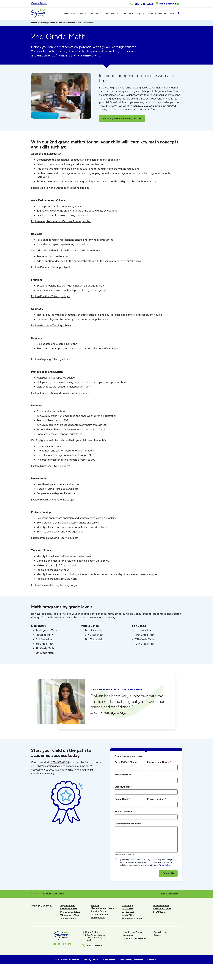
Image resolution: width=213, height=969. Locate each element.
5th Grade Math (44, 653)
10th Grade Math (144, 635)
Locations (128, 936)
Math (52, 23)
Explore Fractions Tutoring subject (50, 297)
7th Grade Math (94, 635)
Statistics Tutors (68, 919)
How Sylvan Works (132, 932)
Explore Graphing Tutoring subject (50, 360)
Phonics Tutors (98, 912)
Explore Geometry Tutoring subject (51, 326)
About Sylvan (160, 932)
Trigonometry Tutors (70, 916)
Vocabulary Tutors (100, 915)
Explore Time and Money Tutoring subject (55, 585)
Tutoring (43, 23)
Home (34, 23)
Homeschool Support (132, 919)
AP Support (128, 912)
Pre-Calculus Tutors (70, 912)
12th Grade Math (144, 644)
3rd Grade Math (44, 644)
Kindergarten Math (46, 631)
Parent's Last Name (159, 763)
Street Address (123, 787)
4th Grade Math (44, 649)
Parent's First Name (127, 763)
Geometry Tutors (68, 909)
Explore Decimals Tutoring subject (50, 268)
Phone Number (156, 800)
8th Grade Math (94, 640)
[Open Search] (179, 14)
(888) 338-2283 (55, 894)
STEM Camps (159, 912)
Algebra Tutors (67, 906)
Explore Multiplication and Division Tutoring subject (60, 393)
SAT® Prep (127, 906)
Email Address (124, 775)
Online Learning (161, 906)
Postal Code (122, 800)
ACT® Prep (127, 909)
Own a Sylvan (39, 3)
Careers (157, 936)
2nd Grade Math (44, 640)
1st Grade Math (44, 635)
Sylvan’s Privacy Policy (160, 866)
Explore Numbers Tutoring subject (50, 466)
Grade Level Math (66, 23)
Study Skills (128, 916)
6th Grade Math (94, 631)
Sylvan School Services (134, 939)
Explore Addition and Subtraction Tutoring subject (60, 188)
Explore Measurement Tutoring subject (53, 500)
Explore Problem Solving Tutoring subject (54, 538)
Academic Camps (162, 909)
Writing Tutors (98, 918)
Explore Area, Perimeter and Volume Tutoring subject (61, 222)
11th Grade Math (144, 640)
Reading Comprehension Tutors (102, 907)
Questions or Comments (128, 824)
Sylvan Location (125, 812)
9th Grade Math (144, 631)
